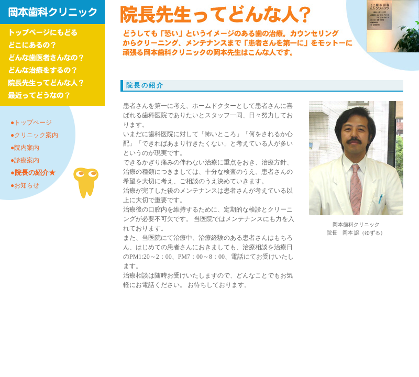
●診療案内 (24, 160)
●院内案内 (24, 147)
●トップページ (31, 122)
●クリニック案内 (34, 135)
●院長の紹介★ (33, 172)
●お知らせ (24, 185)
